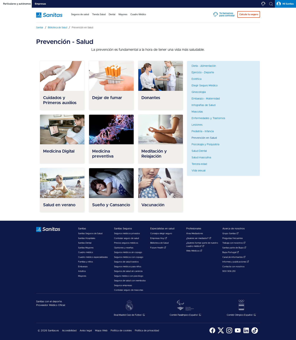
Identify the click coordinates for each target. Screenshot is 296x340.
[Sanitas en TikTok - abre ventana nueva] (254, 333)
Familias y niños (85, 262)
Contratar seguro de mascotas (128, 290)
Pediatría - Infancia (203, 131)
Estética (196, 79)
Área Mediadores (194, 233)
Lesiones (197, 125)
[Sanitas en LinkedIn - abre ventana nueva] (246, 333)
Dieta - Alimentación (204, 66)
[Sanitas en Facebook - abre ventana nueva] (212, 333)
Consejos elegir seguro (161, 233)
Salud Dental (199, 151)
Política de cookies (121, 330)
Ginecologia (199, 92)
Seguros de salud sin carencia (128, 271)
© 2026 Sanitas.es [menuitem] (48, 330)
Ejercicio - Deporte (203, 72)
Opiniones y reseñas (123, 248)
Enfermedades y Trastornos (208, 118)
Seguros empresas (123, 285)
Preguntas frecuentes (232, 238)
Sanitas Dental (84, 243)
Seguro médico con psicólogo (128, 276)
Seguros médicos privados (127, 233)
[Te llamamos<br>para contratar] (263, 4)
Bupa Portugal (230, 252)
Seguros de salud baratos (126, 262)
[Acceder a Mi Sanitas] (285, 4)
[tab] (16, 4)
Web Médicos (194, 251)
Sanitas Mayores (85, 248)
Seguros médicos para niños (127, 267)
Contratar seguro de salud (126, 238)
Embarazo (83, 267)
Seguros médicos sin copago (128, 252)
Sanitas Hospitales (86, 238)
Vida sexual (198, 170)
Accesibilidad (69, 330)
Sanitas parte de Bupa (234, 248)
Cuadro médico (85, 252)
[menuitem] (80, 17)
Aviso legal (86, 330)
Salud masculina (201, 157)
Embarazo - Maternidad (206, 98)
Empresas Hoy (158, 238)
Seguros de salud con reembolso (130, 281)
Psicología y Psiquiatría (205, 144)
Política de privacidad (147, 330)
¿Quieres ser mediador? (198, 238)
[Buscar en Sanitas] (271, 4)
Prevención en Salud (204, 138)
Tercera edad (199, 164)
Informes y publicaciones (235, 262)
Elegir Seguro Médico (205, 85)
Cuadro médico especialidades (93, 257)
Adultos (82, 271)
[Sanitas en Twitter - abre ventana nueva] (221, 333)
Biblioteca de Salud (159, 243)
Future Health (158, 248)
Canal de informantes (233, 257)
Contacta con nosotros (233, 267)
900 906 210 (229, 271)
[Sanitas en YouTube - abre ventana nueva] (238, 333)
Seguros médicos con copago (128, 257)
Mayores (82, 276)
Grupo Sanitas (230, 233)
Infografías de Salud (203, 105)
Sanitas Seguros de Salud (90, 233)
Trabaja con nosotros (233, 243)
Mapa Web (101, 330)
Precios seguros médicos (126, 243)
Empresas (40, 4)
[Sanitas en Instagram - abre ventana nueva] (229, 333)
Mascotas (197, 111)
